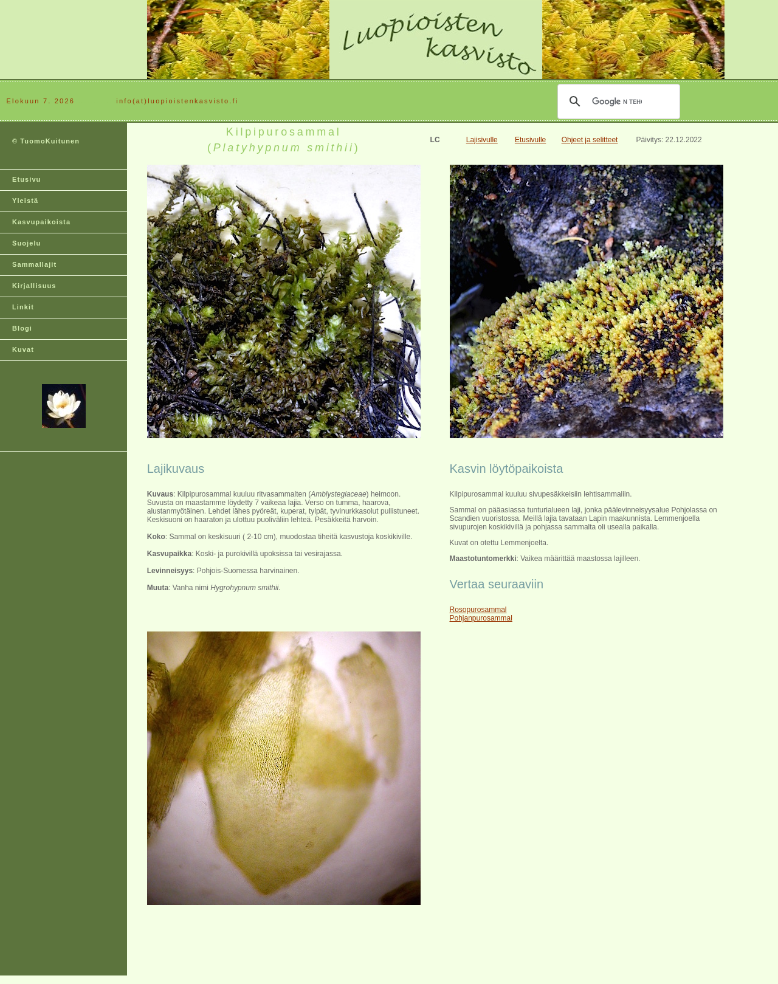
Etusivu (26, 179)
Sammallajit (34, 264)
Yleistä (25, 200)
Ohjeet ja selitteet (590, 140)
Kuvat (23, 349)
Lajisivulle (482, 140)
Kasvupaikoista (41, 221)
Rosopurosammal (478, 609)
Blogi (22, 328)
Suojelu (26, 243)
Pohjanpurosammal (481, 618)
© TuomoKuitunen (46, 141)
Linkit (23, 307)
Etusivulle (530, 140)
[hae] (617, 101)
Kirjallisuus (34, 285)
